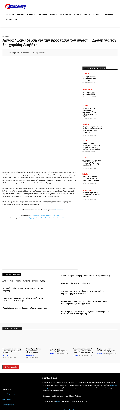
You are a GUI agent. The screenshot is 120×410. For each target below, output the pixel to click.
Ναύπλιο (24, 218)
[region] (40, 244)
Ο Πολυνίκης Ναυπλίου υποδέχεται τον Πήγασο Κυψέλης (91, 194)
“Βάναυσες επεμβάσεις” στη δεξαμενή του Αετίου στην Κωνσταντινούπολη (83, 348)
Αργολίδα (5, 36)
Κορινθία (56, 218)
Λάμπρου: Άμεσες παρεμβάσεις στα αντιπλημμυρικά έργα (83, 275)
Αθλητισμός (86, 190)
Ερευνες (100, 350)
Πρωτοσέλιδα (87, 90)
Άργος (31, 218)
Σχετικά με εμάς (8, 402)
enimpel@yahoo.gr (8, 391)
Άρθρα (56, 215)
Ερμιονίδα (40, 218)
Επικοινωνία (6, 396)
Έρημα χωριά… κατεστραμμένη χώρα (58, 347)
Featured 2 (6, 352)
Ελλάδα (85, 106)
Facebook (59, 210)
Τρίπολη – (49, 218)
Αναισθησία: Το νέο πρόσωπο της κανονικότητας (20, 281)
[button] (115, 24)
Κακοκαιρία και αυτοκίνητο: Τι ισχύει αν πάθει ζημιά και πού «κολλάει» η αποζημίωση (91, 146)
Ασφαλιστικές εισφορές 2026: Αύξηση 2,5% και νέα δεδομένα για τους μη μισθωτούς (92, 163)
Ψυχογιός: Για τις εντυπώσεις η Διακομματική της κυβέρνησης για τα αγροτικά (89, 112)
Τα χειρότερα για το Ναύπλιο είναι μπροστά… (106, 347)
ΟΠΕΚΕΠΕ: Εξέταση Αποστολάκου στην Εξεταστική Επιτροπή (90, 178)
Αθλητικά (65, 218)
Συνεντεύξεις (46, 215)
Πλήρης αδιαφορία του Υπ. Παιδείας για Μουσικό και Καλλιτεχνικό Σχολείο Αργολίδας (92, 129)
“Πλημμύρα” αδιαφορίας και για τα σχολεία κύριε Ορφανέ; (24, 288)
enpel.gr (58, 398)
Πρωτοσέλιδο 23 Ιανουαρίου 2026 (74, 283)
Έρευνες (36, 215)
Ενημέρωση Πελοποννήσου (21, 53)
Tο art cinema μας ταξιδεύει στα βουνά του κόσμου (21, 304)
